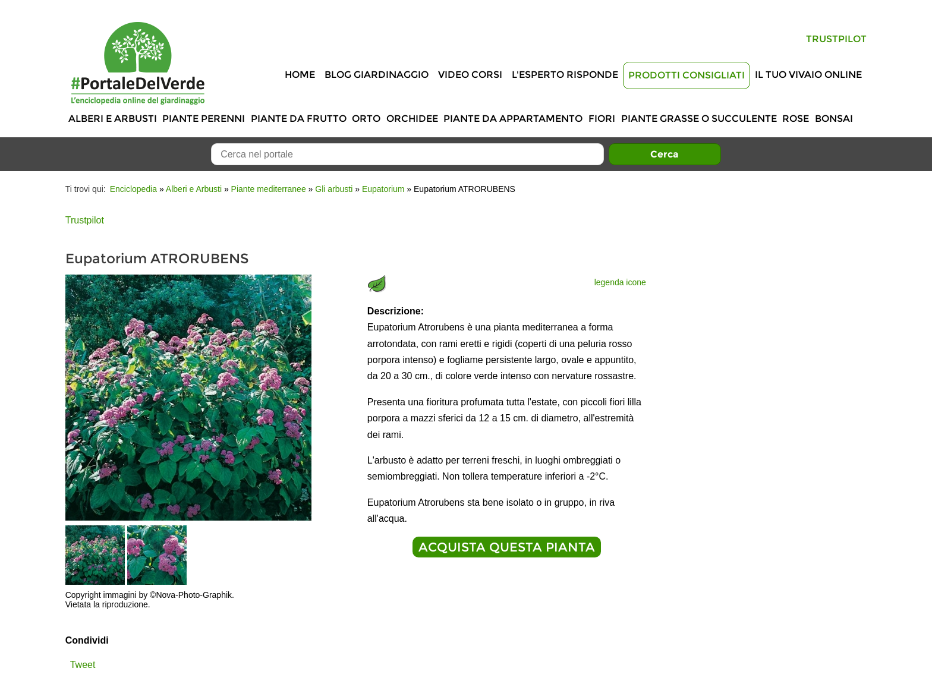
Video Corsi (470, 74)
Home (300, 74)
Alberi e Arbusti (112, 118)
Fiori (601, 118)
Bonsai (834, 118)
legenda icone (620, 282)
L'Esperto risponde (565, 74)
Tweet (83, 665)
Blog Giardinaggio (377, 74)
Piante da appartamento (512, 118)
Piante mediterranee (268, 189)
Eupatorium (383, 189)
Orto (366, 118)
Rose (795, 118)
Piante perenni (203, 118)
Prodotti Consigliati (686, 75)
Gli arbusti (333, 189)
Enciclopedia (133, 189)
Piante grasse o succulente (699, 118)
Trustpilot (836, 39)
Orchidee (412, 118)
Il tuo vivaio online (808, 74)
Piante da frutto (299, 118)
